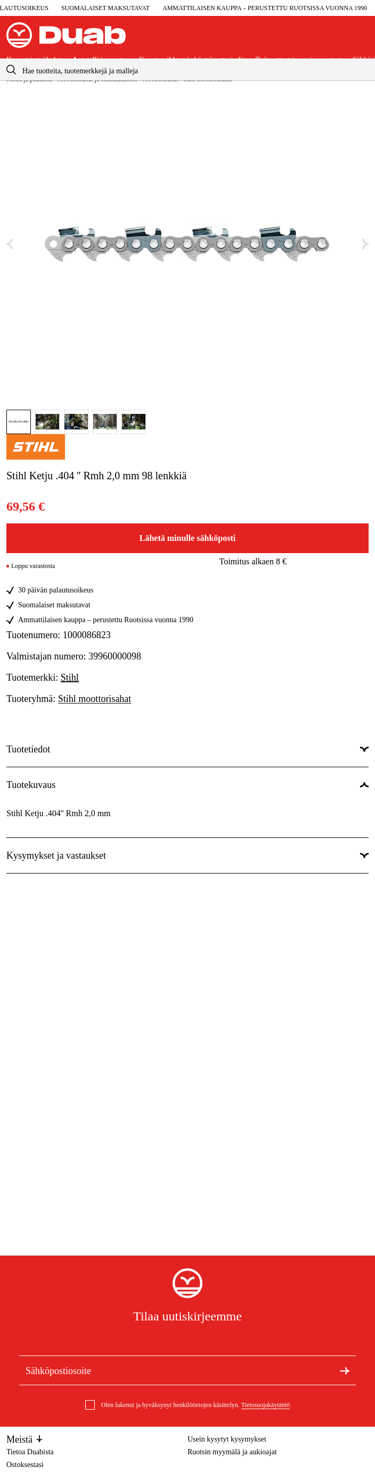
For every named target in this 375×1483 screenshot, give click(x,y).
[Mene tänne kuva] (18, 422)
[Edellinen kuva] (9, 244)
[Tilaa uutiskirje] (344, 1370)
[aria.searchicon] (11, 69)
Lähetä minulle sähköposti (187, 538)
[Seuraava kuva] (365, 244)
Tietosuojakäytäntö (265, 1405)
